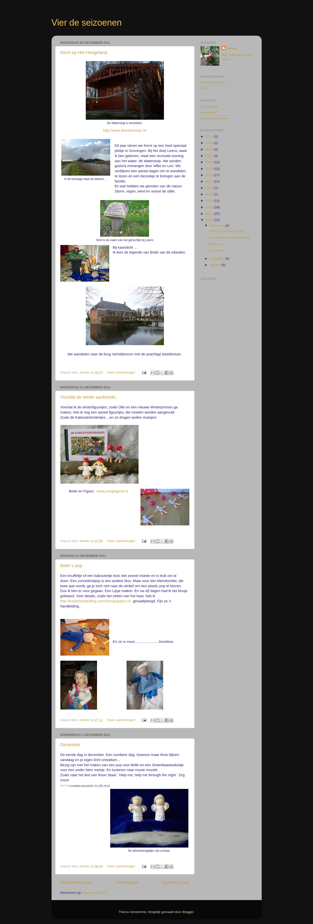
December (70, 744)
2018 (209, 175)
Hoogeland (208, 112)
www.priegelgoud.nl (112, 491)
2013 (209, 207)
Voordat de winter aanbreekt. (88, 397)
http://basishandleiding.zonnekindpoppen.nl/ (95, 601)
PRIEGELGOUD (213, 82)
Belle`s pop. (72, 565)
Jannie (232, 48)
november (217, 258)
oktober (216, 265)
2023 (209, 143)
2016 (209, 188)
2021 (209, 156)
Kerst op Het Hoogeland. (84, 52)
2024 (209, 136)
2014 (209, 200)
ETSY (205, 88)
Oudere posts (175, 882)
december (217, 225)
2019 (209, 168)
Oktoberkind (209, 106)
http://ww (65, 785)
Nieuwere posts (76, 882)
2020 (209, 162)
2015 (209, 194)
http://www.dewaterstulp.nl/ (124, 130)
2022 (209, 149)
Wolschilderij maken (215, 118)
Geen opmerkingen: (122, 372)
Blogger (188, 912)
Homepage (127, 882)
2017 (209, 181)
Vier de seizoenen (87, 23)
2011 (209, 220)
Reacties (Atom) (94, 892)
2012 (209, 213)
